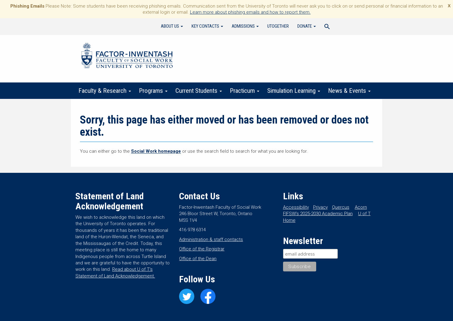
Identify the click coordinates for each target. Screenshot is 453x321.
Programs (153, 90)
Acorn (361, 207)
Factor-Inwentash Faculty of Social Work (127, 56)
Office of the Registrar (201, 249)
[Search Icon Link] (327, 27)
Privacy (320, 207)
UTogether (278, 26)
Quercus (340, 207)
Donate (306, 26)
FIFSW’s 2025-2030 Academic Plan (318, 213)
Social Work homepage (156, 151)
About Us (172, 26)
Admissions (245, 26)
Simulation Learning (293, 90)
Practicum (244, 90)
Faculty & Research (104, 90)
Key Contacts (207, 26)
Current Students (198, 90)
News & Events (349, 90)
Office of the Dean (197, 258)
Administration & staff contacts (211, 239)
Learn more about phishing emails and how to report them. (250, 12)
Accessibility (296, 207)
